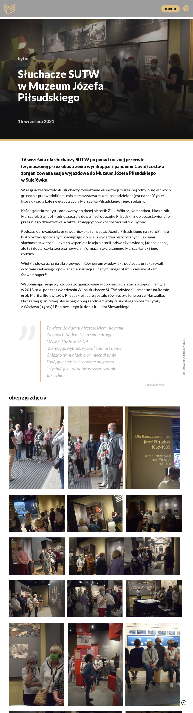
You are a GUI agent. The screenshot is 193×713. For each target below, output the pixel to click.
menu (170, 8)
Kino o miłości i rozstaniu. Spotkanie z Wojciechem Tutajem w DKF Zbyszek (153, 620)
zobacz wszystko (168, 536)
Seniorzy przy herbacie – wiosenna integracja (90, 615)
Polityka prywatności (92, 693)
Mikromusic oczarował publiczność (28, 612)
